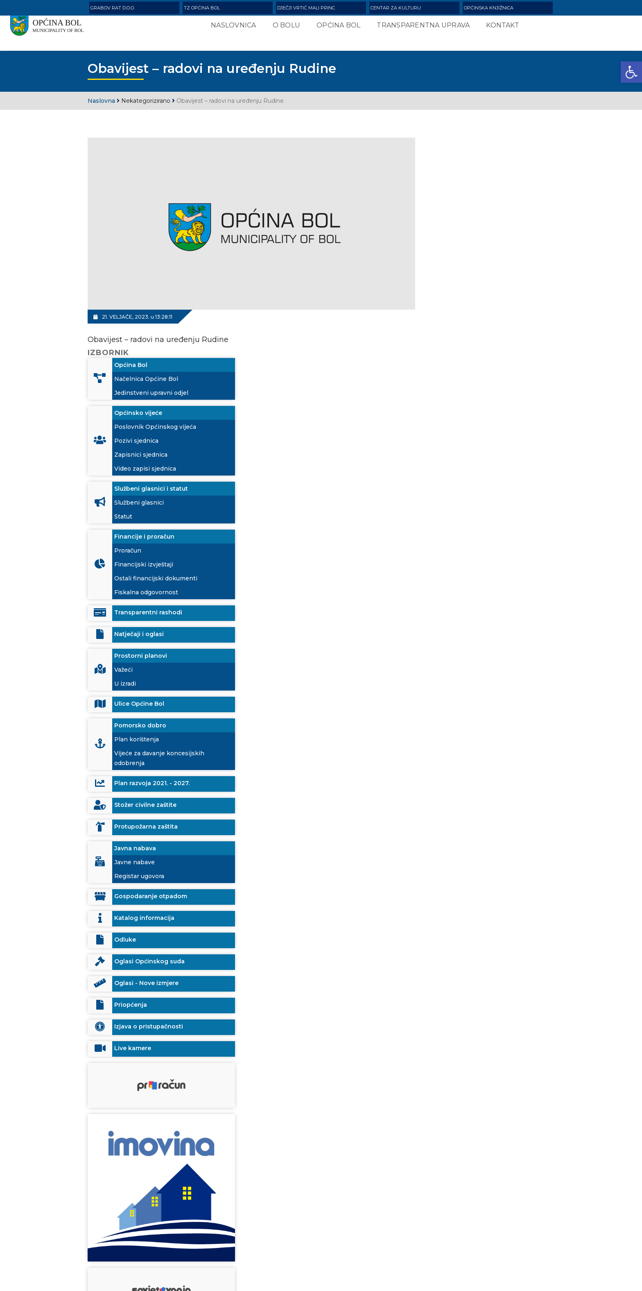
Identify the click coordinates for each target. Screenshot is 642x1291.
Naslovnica (228, 29)
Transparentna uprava (418, 29)
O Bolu (281, 29)
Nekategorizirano (145, 102)
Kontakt (497, 29)
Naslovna (101, 102)
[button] (631, 72)
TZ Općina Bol (202, 8)
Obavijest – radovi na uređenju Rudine (158, 330)
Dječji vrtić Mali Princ (306, 8)
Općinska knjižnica (488, 8)
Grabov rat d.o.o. (112, 8)
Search (445, 1222)
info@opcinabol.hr (145, 1244)
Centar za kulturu (396, 8)
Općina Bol (333, 29)
